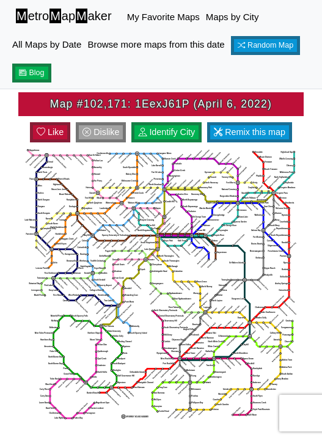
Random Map (266, 45)
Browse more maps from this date (155, 44)
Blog (32, 72)
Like (50, 132)
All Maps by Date (46, 44)
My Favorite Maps (163, 17)
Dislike (100, 132)
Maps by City (232, 17)
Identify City (166, 132)
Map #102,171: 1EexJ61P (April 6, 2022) (161, 104)
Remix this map (249, 132)
